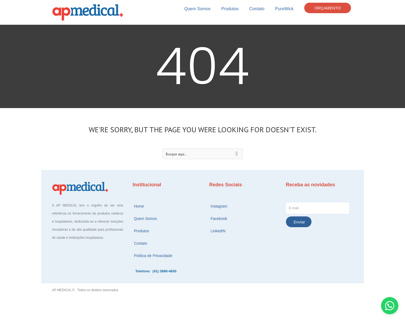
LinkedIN (218, 231)
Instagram (219, 206)
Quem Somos (197, 8)
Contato (256, 8)
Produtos (230, 8)
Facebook (219, 218)
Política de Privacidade (153, 256)
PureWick (284, 8)
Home (139, 206)
